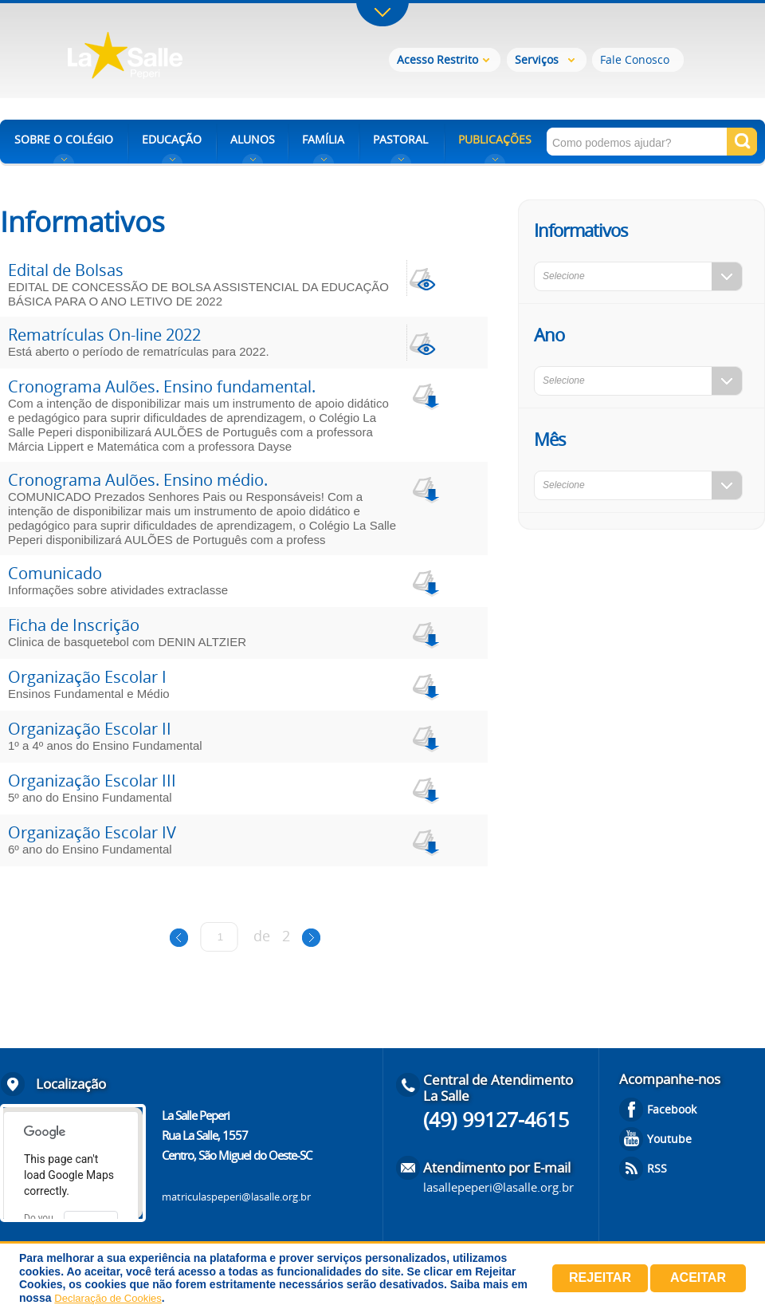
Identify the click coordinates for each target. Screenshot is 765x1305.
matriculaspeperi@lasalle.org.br (236, 1196)
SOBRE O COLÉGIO (63, 139)
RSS (657, 1168)
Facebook (671, 1109)
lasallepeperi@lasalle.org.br (498, 1187)
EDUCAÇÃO (172, 139)
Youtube (669, 1138)
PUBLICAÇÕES (495, 139)
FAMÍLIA (323, 139)
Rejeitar (600, 1277)
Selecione (564, 276)
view (424, 278)
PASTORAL (400, 139)
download (424, 394)
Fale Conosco (634, 59)
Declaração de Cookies (107, 1298)
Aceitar (698, 1277)
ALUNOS (252, 139)
